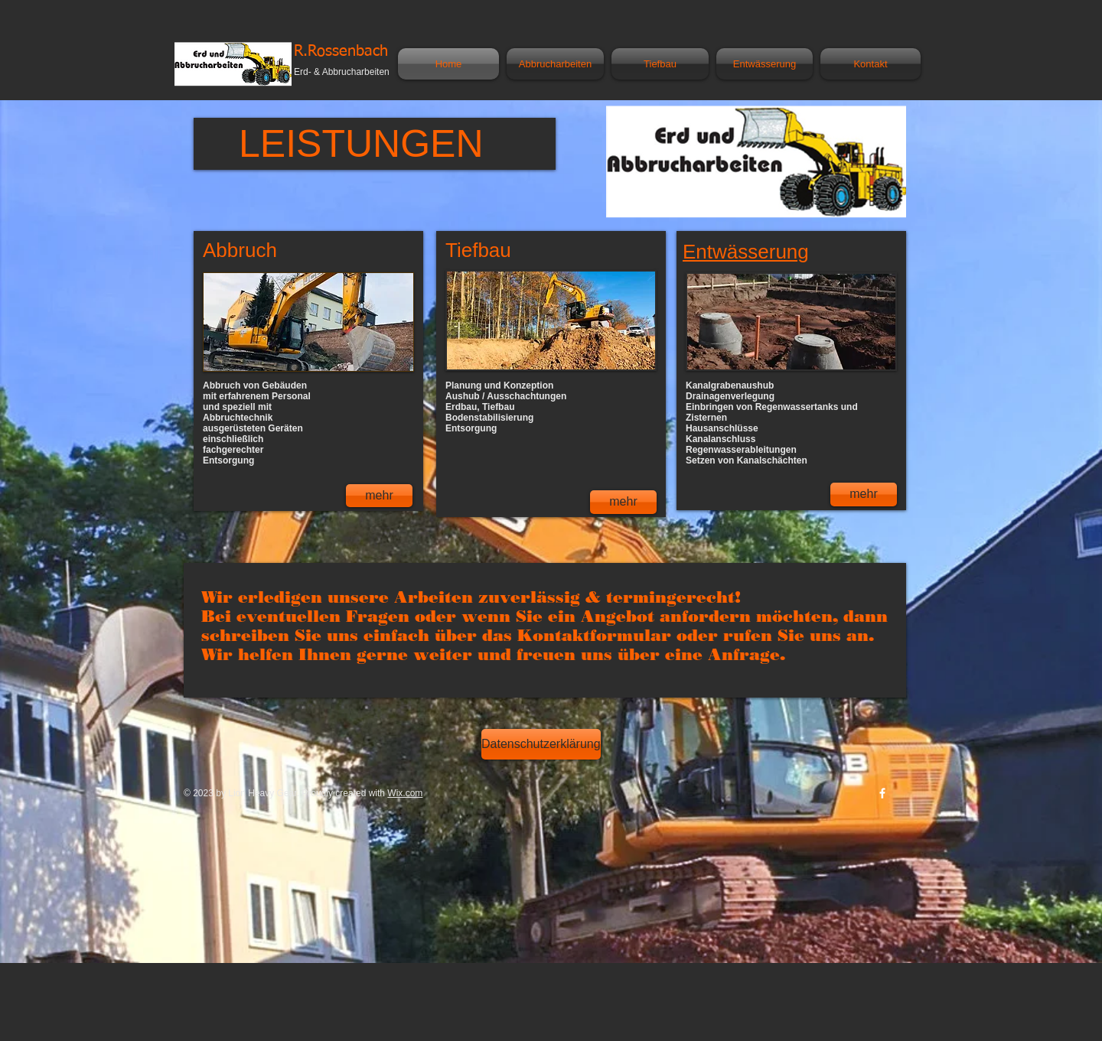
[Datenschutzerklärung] (541, 744)
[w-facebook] (882, 793)
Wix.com (404, 793)
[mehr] (379, 495)
